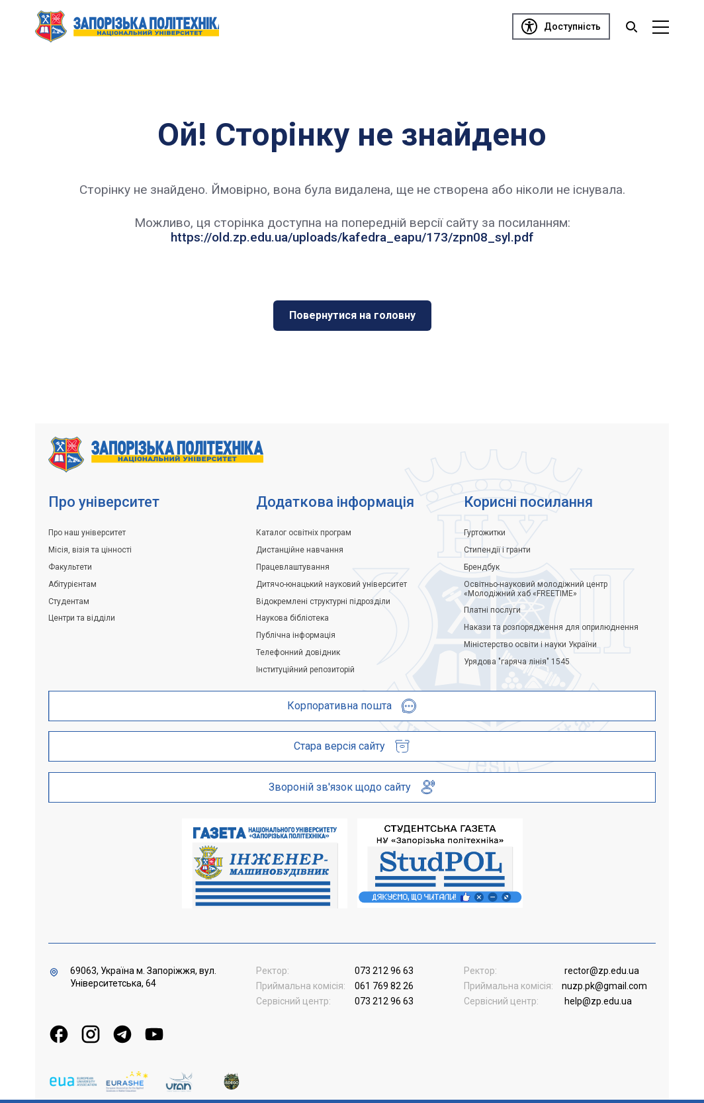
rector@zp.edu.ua (601, 970)
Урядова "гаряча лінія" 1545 (517, 661)
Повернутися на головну (352, 315)
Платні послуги (492, 610)
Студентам (68, 601)
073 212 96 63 (384, 970)
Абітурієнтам (72, 584)
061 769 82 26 (384, 986)
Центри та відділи (81, 618)
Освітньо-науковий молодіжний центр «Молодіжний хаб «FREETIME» (535, 589)
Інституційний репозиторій (305, 669)
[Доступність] (561, 26)
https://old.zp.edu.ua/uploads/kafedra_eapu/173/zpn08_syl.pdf (352, 237)
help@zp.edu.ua (598, 1001)
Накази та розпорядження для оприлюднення (551, 627)
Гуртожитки (485, 532)
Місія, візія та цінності (90, 549)
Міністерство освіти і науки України (530, 644)
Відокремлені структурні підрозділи (323, 601)
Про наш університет (87, 532)
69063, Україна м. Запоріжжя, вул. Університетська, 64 (143, 977)
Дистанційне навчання (299, 549)
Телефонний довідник (298, 652)
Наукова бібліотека (292, 618)
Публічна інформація (295, 635)
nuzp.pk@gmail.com (604, 986)
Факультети (70, 567)
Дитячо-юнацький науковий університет (331, 584)
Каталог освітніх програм (303, 532)
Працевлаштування (293, 567)
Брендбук (482, 567)
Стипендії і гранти (497, 549)
